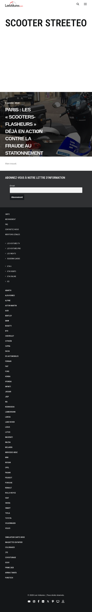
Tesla (7, 513)
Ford (7, 371)
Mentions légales (12, 234)
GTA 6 (9, 266)
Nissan (8, 462)
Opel (7, 468)
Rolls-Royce (10, 493)
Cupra (7, 346)
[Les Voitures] (14, 4)
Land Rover (10, 422)
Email (12, 186)
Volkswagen (10, 523)
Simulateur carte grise (15, 537)
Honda (7, 376)
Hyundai (8, 382)
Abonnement (10, 219)
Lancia (8, 417)
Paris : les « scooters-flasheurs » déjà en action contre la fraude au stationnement (24, 131)
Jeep (7, 397)
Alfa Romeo (10, 296)
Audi (7, 311)
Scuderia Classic (13, 259)
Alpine (7, 301)
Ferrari (8, 361)
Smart (8, 508)
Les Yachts (11, 254)
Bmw (7, 321)
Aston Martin (11, 306)
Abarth (8, 290)
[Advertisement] (46, 65)
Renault (8, 488)
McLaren (8, 447)
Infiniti (8, 387)
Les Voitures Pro (14, 249)
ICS (8, 281)
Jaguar (8, 392)
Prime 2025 (9, 568)
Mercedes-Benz (11, 452)
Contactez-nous (12, 229)
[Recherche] (76, 4)
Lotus (7, 432)
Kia (6, 402)
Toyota (8, 518)
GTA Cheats (11, 271)
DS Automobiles (12, 356)
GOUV (7, 563)
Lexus (7, 427)
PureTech (9, 578)
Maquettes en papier (13, 542)
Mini (6, 457)
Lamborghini (10, 412)
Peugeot (8, 478)
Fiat (6, 366)
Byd (6, 331)
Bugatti (8, 326)
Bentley (8, 316)
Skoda (7, 503)
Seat (7, 498)
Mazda (8, 442)
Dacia (7, 351)
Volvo (7, 528)
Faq (6, 224)
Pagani (8, 473)
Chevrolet (9, 336)
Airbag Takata (11, 573)
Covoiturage (10, 557)
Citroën (8, 341)
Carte (7, 214)
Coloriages (10, 547)
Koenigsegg (9, 407)
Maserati (9, 437)
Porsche (8, 483)
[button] (85, 4)
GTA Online (11, 276)
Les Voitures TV (13, 243)
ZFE (6, 552)
